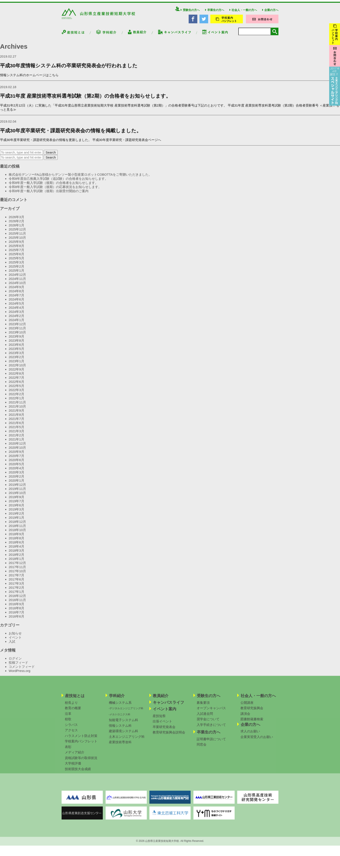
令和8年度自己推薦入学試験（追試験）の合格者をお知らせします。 (58, 181)
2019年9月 (16, 499)
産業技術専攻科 (120, 745)
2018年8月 (16, 541)
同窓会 (201, 747)
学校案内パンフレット (81, 744)
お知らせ (15, 636)
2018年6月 (16, 545)
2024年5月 (16, 306)
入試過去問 (205, 716)
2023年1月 (16, 364)
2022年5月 (16, 388)
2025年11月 (17, 236)
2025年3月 (16, 265)
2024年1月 (16, 322)
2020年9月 (16, 454)
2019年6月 (16, 508)
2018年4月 (16, 549)
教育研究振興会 (251, 711)
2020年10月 (17, 450)
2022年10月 (17, 368)
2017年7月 (16, 578)
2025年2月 (16, 269)
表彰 (68, 749)
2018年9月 (16, 537)
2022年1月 (16, 401)
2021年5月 (16, 429)
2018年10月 (17, 532)
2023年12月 (17, 327)
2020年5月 (16, 467)
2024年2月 (16, 318)
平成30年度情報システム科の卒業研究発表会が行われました (68, 68)
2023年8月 (16, 343)
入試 (12, 644)
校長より (71, 705)
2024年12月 (17, 277)
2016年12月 (17, 598)
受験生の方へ (190, 12)
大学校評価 (73, 766)
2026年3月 (16, 219)
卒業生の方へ (214, 12)
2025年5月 (16, 261)
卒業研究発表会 (164, 729)
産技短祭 (159, 718)
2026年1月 (16, 228)
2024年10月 (17, 285)
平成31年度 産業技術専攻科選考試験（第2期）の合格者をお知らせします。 (85, 98)
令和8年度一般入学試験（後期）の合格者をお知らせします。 (53, 185)
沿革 (68, 716)
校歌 (68, 722)
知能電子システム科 (123, 722)
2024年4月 (16, 310)
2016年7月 (16, 615)
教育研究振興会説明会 (169, 735)
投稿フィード (18, 665)
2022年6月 (16, 384)
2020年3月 (16, 475)
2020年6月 (16, 462)
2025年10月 (17, 240)
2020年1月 (16, 483)
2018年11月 (17, 528)
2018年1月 (16, 561)
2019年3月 (16, 512)
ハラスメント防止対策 (81, 738)
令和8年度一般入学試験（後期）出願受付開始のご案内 (48, 193)
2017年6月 (16, 582)
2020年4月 (16, 471)
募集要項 (203, 705)
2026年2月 (16, 224)
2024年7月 (16, 298)
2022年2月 (16, 397)
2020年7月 (16, 458)
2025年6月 (16, 257)
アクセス (71, 733)
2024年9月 (16, 289)
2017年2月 (16, 590)
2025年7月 (16, 252)
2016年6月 (16, 619)
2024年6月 (16, 302)
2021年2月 (16, 438)
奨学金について (208, 722)
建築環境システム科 (123, 734)
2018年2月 (16, 557)
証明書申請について (211, 741)
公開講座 (246, 705)
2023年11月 (17, 331)
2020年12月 (17, 446)
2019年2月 (16, 516)
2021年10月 (17, 409)
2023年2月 (16, 359)
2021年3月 (16, 434)
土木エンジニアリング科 (127, 739)
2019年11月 (17, 491)
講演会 (245, 716)
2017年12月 (17, 565)
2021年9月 (16, 413)
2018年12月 (17, 524)
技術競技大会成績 (78, 771)
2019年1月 (16, 520)
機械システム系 (120, 705)
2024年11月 (17, 281)
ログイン (15, 661)
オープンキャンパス (211, 711)
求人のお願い (250, 734)
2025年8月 (16, 248)
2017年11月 (17, 569)
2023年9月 (16, 339)
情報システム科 (120, 728)
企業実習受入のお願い (256, 739)
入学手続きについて (211, 727)
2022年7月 (16, 380)
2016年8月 (16, 611)
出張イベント (162, 724)
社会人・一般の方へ (243, 12)
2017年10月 (17, 574)
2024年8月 (16, 294)
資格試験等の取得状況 (81, 760)
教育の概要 (73, 711)
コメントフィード (22, 669)
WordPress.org (19, 673)
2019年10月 (17, 495)
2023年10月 (17, 335)
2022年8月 (16, 376)
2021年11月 (17, 405)
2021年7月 (16, 421)
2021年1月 (16, 442)
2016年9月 (16, 607)
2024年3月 (16, 314)
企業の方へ (270, 12)
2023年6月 (16, 347)
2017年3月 (16, 586)
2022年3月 (16, 392)
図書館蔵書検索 (251, 722)
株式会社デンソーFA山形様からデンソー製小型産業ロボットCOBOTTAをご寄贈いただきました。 (80, 177)
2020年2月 (16, 479)
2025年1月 (16, 273)
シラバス (71, 727)
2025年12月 (17, 232)
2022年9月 (16, 372)
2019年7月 (16, 504)
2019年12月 (17, 487)
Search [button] (51, 155)
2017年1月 (16, 594)
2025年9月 (16, 244)
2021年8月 (16, 417)
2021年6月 (16, 425)
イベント (15, 640)
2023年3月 (16, 355)
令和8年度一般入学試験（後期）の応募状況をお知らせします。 (55, 189)
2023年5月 (16, 351)
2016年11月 (17, 602)
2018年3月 (16, 553)
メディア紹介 (74, 755)
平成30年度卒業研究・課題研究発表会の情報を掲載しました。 (70, 133)
